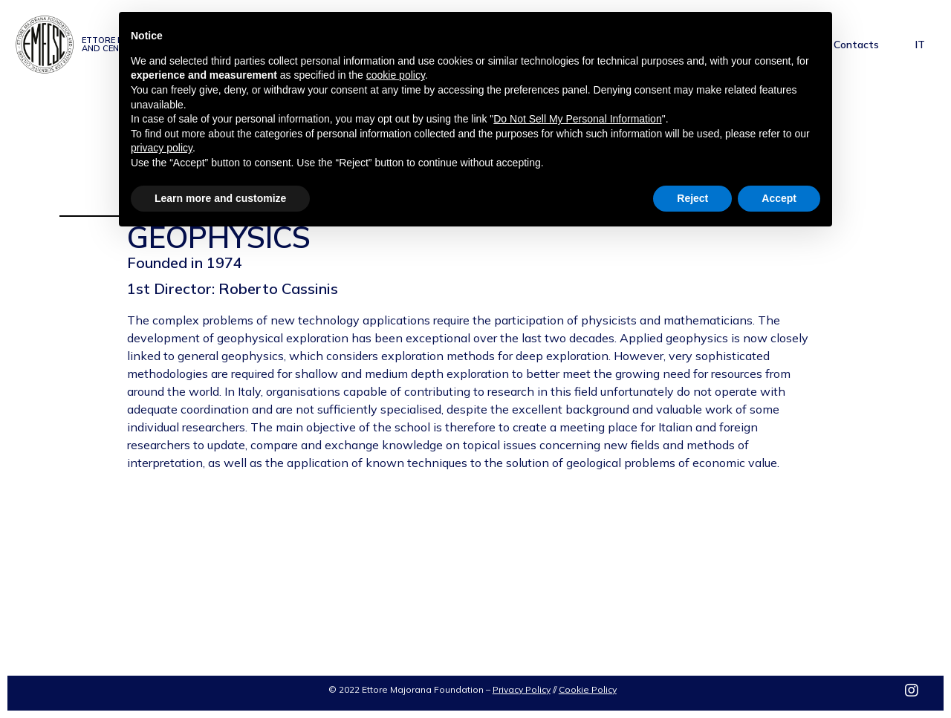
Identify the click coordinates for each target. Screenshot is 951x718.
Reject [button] (692, 198)
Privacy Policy (522, 689)
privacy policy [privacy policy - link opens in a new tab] (161, 148)
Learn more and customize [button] (220, 198)
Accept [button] (779, 198)
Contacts (856, 44)
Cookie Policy (588, 689)
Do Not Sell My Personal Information (577, 119)
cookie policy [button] (395, 75)
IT (920, 44)
